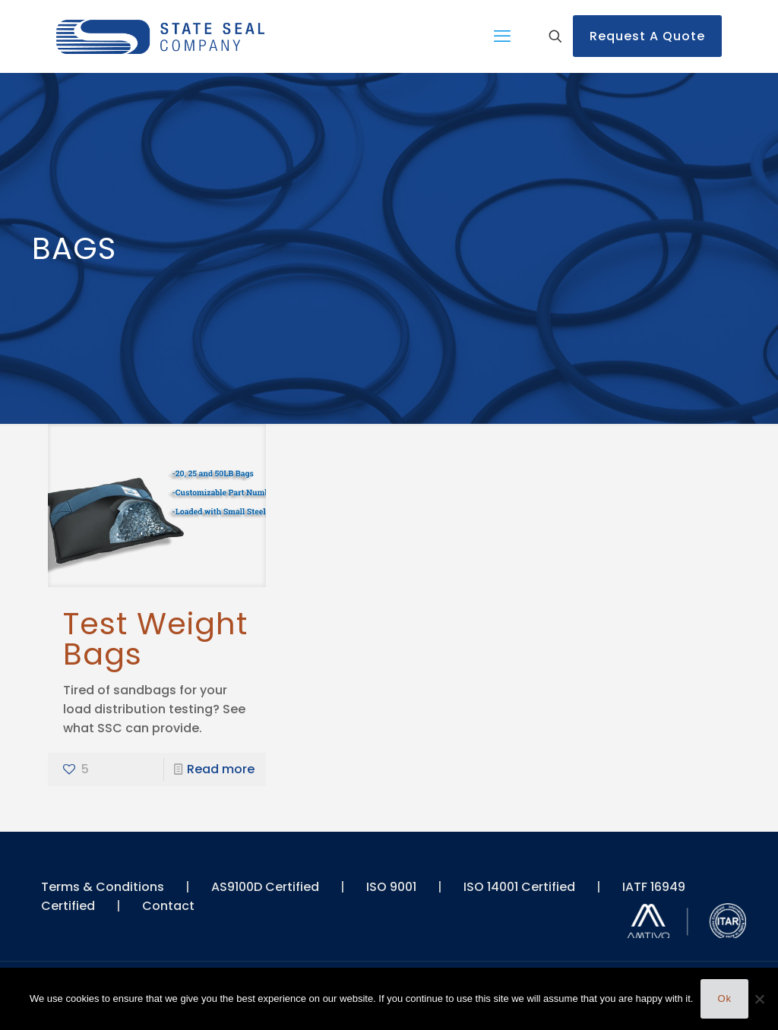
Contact (168, 906)
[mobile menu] (502, 36)
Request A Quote (647, 36)
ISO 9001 (391, 887)
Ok (724, 998)
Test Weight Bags (155, 638)
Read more (221, 769)
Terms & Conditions (102, 887)
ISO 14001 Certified (519, 887)
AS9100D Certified (265, 887)
